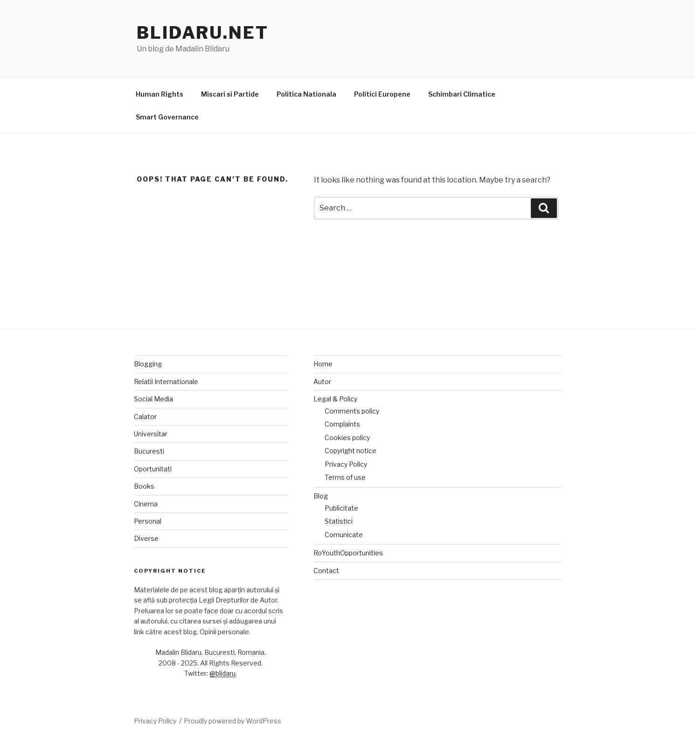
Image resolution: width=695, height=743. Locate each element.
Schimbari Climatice (461, 94)
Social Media (153, 399)
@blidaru (222, 673)
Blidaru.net (203, 32)
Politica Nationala (306, 94)
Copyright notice (350, 451)
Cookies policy (347, 438)
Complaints (342, 424)
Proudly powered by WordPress (232, 721)
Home (323, 364)
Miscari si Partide (230, 94)
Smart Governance (167, 117)
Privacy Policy (346, 464)
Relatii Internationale (166, 382)
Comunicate (344, 535)
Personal (147, 521)
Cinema (146, 504)
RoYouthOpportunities (348, 553)
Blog (320, 496)
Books (144, 486)
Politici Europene (382, 94)
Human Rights (159, 94)
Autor (322, 382)
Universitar (150, 434)
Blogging (148, 364)
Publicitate (341, 508)
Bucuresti (149, 451)
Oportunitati (153, 469)
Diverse (146, 538)
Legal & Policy (335, 399)
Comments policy (352, 411)
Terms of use (345, 477)
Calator (145, 417)
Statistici (339, 521)
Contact (326, 571)
